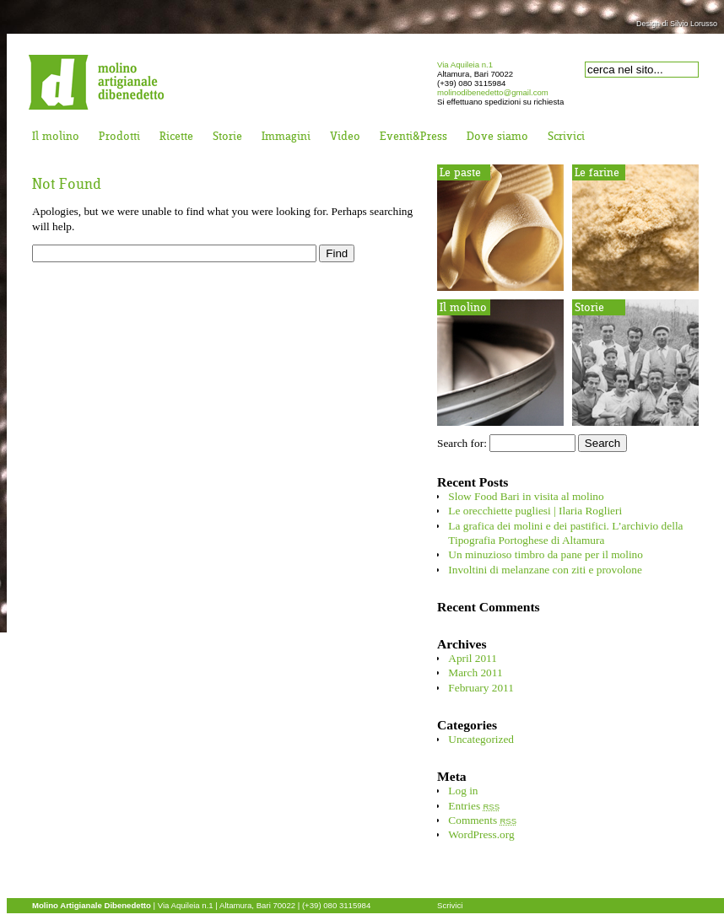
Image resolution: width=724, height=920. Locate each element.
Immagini (286, 137)
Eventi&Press (413, 137)
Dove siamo (497, 137)
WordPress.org (481, 834)
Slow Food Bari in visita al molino (525, 496)
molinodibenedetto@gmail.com (492, 92)
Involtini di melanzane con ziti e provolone (544, 569)
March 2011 (475, 672)
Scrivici (566, 137)
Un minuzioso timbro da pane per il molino (545, 554)
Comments (482, 820)
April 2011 (472, 658)
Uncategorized (481, 739)
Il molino (55, 137)
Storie (227, 137)
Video (345, 137)
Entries (474, 805)
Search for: (462, 443)
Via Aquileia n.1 (465, 64)
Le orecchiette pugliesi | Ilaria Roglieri (535, 510)
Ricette (176, 137)
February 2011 (481, 687)
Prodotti (119, 137)
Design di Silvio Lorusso (676, 23)
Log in (463, 790)
